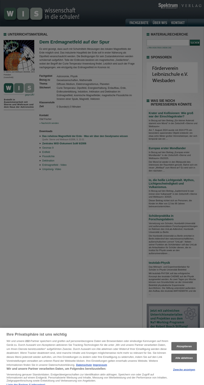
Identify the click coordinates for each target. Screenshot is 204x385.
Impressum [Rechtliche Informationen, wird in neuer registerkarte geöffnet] (100, 367)
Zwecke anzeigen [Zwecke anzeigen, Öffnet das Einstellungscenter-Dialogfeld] (184, 372)
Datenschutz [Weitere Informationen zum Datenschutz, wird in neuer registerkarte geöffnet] (84, 367)
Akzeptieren (184, 348)
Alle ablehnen (184, 360)
